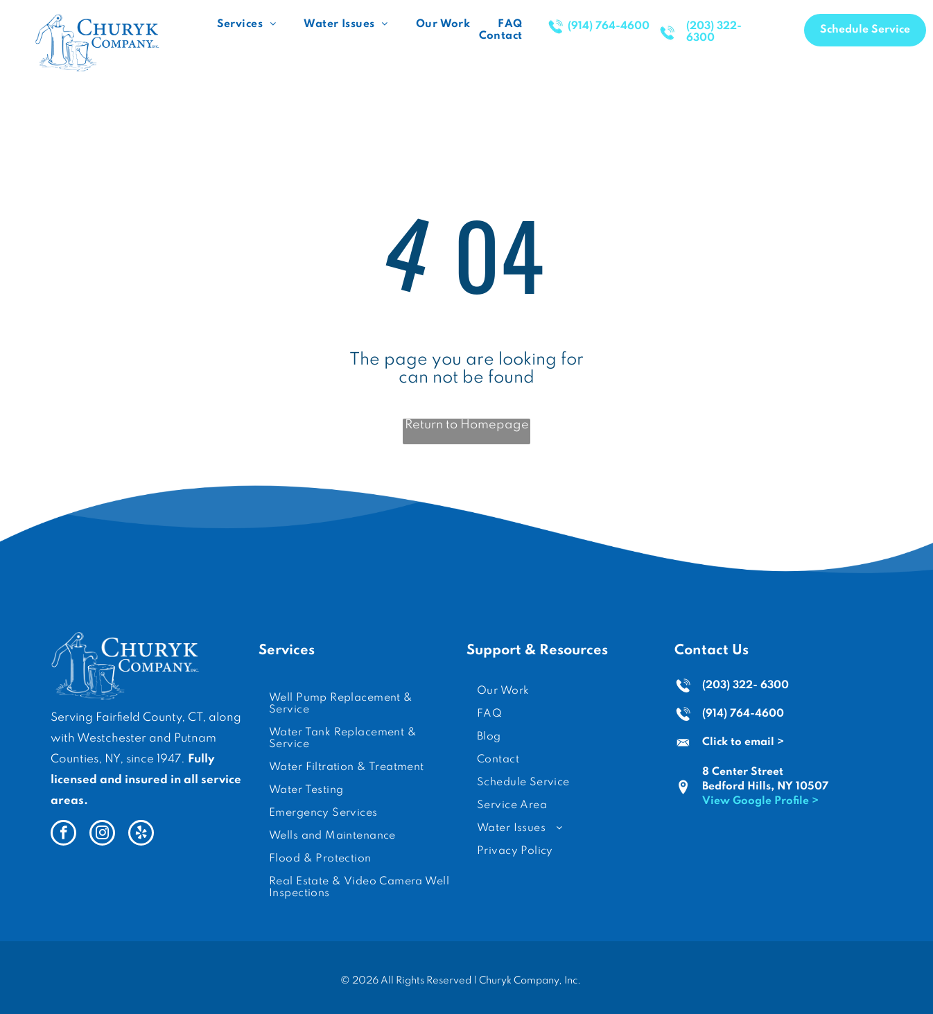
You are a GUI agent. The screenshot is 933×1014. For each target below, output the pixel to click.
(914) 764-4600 (743, 713)
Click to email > (743, 742)
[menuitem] (246, 24)
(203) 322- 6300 (745, 685)
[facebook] (63, 834)
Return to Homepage (467, 425)
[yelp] (141, 834)
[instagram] (102, 834)
